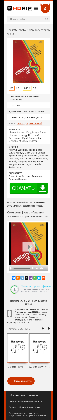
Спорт (20, 123)
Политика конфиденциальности (25, 401)
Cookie (12, 407)
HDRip (18, 8)
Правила (33, 395)
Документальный (33, 123)
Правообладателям (29, 407)
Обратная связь (17, 395)
